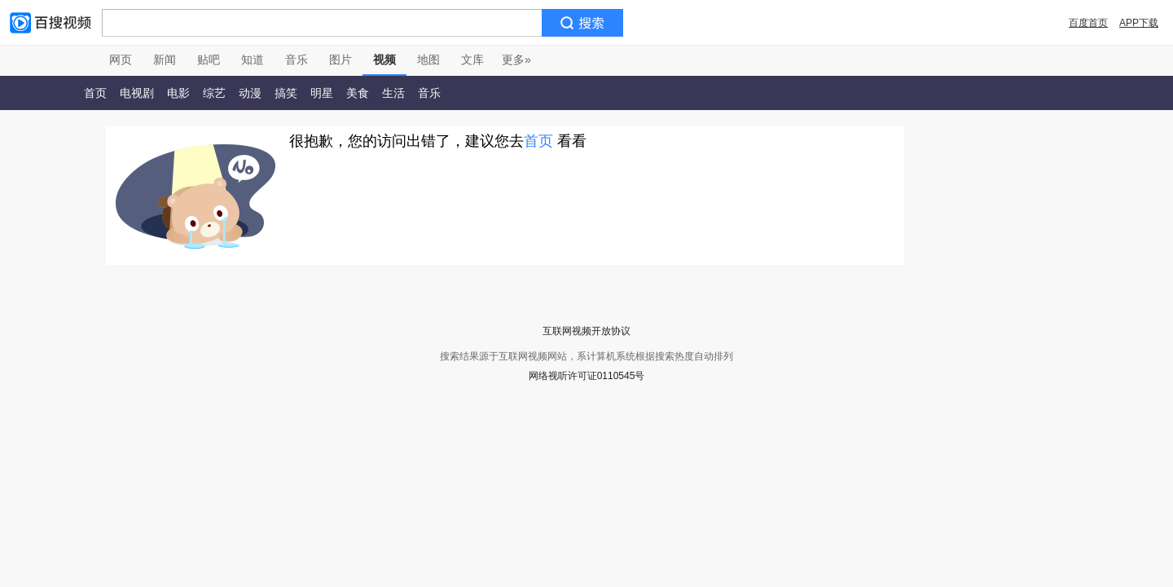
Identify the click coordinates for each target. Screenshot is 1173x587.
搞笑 (286, 92)
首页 (95, 92)
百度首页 (1088, 23)
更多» (516, 59)
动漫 (250, 92)
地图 (428, 59)
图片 (340, 59)
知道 (252, 59)
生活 (393, 92)
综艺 (214, 92)
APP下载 (1138, 23)
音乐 (296, 59)
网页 (120, 59)
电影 (178, 92)
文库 (472, 59)
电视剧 (137, 92)
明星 (321, 92)
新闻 (164, 59)
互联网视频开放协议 (586, 331)
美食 (357, 92)
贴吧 (208, 59)
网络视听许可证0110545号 (587, 376)
